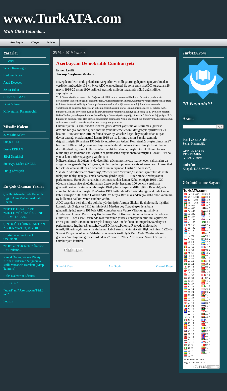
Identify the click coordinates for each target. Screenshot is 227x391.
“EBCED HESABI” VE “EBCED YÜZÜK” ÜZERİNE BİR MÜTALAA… (23, 212)
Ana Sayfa (16, 42)
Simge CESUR (13, 142)
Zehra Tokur (11, 89)
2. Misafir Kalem (14, 134)
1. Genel (8, 61)
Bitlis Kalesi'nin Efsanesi (19, 275)
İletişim (51, 42)
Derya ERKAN (13, 149)
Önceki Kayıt (164, 266)
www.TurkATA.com (62, 18)
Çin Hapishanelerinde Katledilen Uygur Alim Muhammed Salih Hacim (24, 198)
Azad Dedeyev (12, 82)
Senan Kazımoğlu (14, 68)
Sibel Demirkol (13, 156)
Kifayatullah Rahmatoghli (20, 111)
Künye (35, 42)
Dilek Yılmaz (12, 104)
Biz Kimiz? (10, 283)
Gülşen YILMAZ (14, 97)
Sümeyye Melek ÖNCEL (19, 163)
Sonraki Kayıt (64, 266)
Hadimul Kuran (13, 75)
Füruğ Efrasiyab (13, 171)
